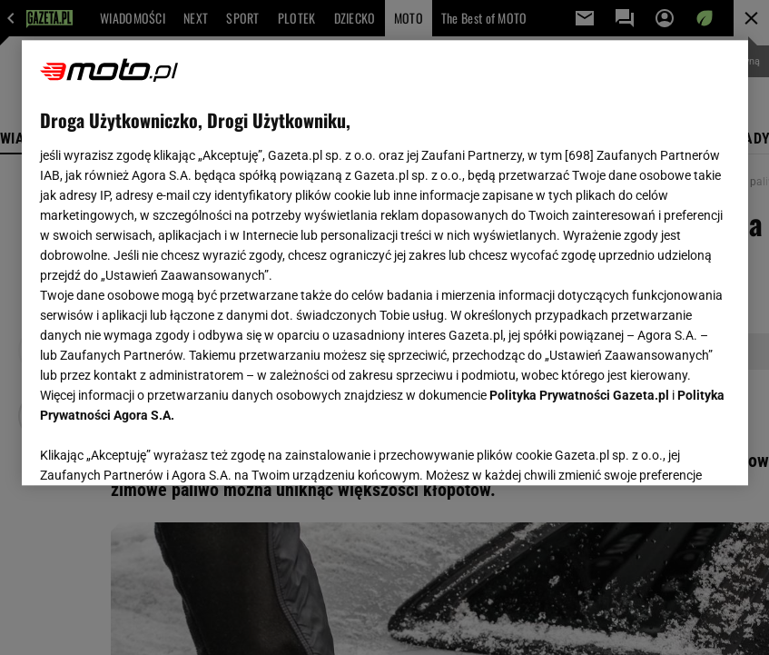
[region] (385, 262)
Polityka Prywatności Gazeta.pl (579, 395)
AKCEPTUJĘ (668, 449)
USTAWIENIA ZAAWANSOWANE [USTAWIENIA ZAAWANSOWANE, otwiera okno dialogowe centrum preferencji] (158, 449)
